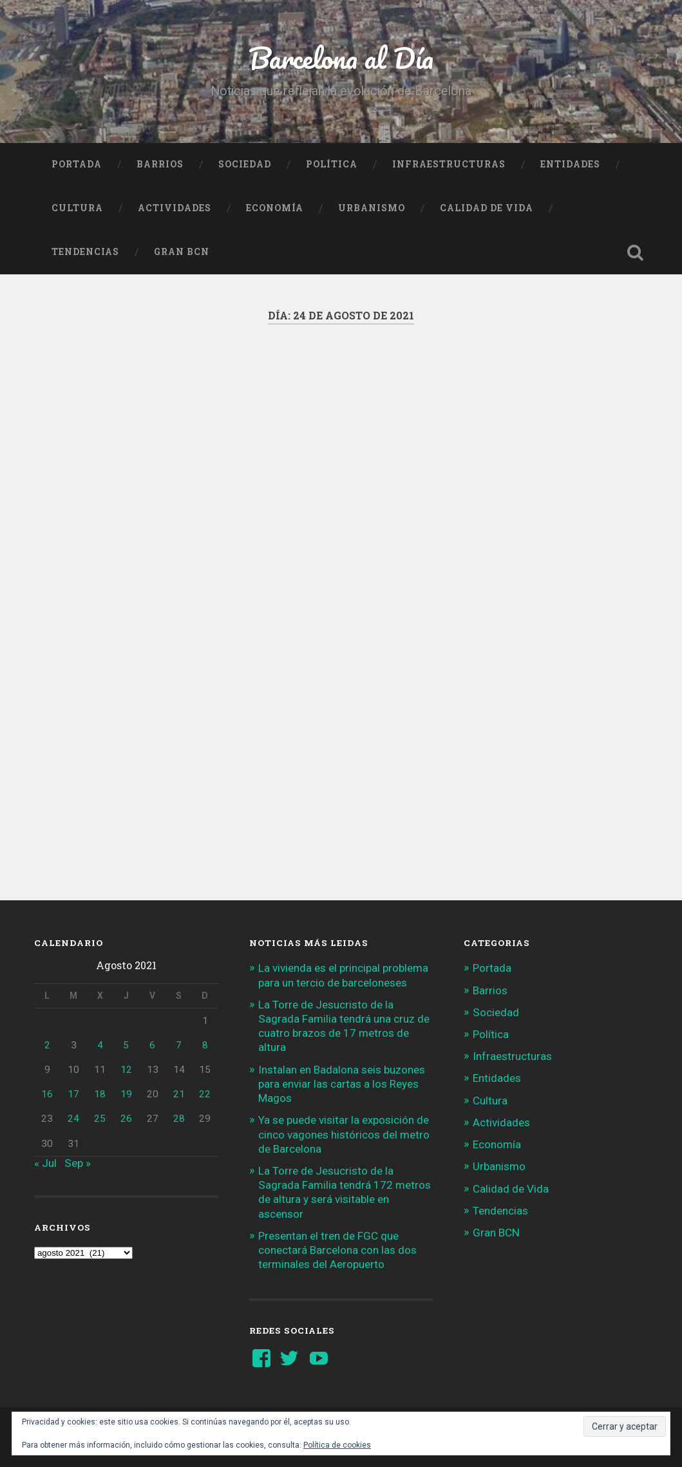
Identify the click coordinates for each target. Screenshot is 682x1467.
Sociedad (244, 164)
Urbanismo (371, 208)
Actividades (174, 208)
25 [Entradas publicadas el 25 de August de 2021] (100, 1118)
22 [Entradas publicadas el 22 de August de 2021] (205, 1094)
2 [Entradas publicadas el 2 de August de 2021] (47, 1045)
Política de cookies (337, 1445)
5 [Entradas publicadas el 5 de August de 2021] (126, 1045)
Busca (635, 252)
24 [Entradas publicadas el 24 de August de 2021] (73, 1118)
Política (331, 164)
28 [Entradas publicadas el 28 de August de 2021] (179, 1118)
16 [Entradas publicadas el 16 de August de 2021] (47, 1094)
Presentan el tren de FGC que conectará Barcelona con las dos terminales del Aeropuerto (337, 1250)
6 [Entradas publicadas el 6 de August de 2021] (152, 1045)
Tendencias (85, 252)
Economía (274, 208)
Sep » (77, 1163)
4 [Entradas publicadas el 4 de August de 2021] (100, 1045)
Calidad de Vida (486, 208)
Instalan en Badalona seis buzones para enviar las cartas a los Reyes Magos (341, 1083)
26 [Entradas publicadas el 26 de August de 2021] (126, 1118)
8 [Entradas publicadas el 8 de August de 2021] (205, 1045)
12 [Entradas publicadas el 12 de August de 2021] (126, 1069)
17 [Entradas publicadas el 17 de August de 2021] (73, 1094)
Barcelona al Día (341, 57)
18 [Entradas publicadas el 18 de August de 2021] (100, 1094)
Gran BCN (181, 252)
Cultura (77, 208)
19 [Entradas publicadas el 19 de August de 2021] (126, 1094)
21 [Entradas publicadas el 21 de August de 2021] (179, 1094)
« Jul (45, 1163)
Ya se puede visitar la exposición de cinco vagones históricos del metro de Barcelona (344, 1134)
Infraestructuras (449, 164)
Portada (77, 164)
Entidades (570, 164)
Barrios (160, 164)
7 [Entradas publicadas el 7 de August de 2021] (179, 1045)
